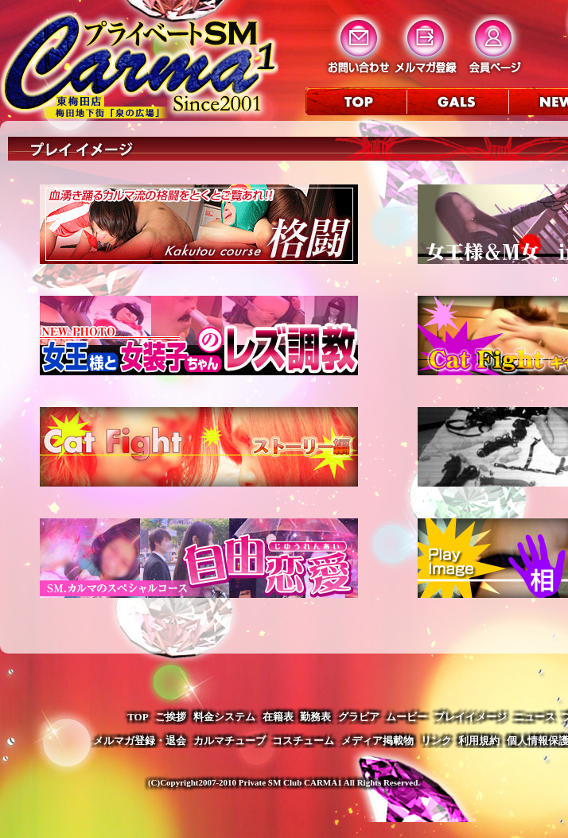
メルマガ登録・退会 (139, 741)
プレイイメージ (470, 717)
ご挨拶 (170, 717)
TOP (138, 717)
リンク (436, 741)
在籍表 (278, 717)
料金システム (224, 717)
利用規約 (479, 741)
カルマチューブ (229, 741)
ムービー (406, 717)
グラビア (358, 717)
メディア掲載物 (377, 741)
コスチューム (303, 741)
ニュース (534, 717)
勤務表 (315, 717)
